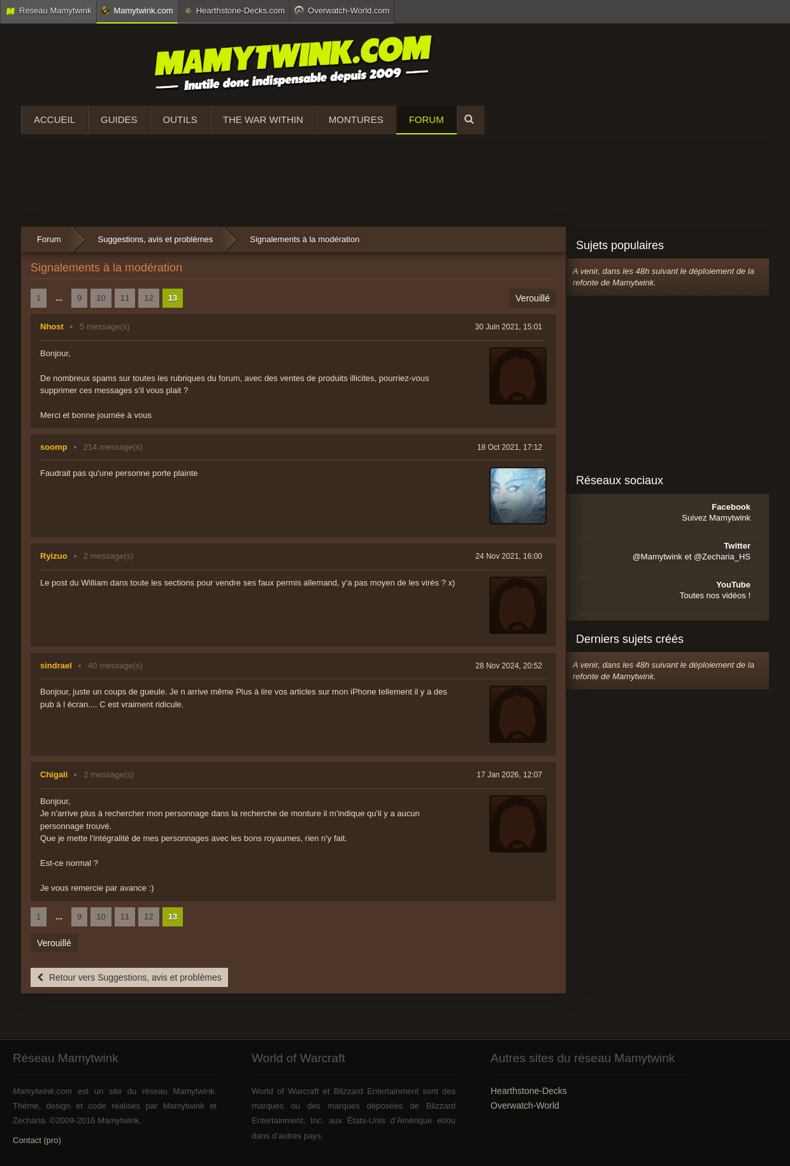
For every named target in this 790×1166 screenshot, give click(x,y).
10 (100, 298)
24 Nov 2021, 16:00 (508, 556)
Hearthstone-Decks (529, 1091)
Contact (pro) (37, 1140)
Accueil (54, 119)
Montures (356, 119)
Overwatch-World (525, 1105)
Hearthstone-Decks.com (234, 11)
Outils (180, 119)
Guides (119, 119)
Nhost (52, 326)
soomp (54, 447)
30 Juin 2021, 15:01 (508, 326)
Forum (426, 119)
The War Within (263, 119)
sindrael (56, 665)
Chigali (54, 774)
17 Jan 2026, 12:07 (509, 774)
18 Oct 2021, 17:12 (509, 447)
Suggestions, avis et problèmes (155, 239)
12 (148, 298)
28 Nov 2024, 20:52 (508, 665)
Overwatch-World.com (341, 10)
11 (124, 298)
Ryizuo (54, 556)
